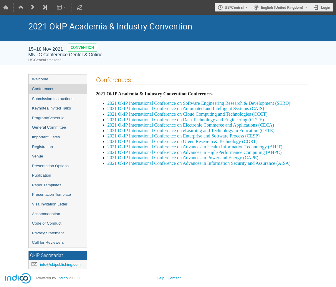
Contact (174, 278)
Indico (62, 278)
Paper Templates (47, 185)
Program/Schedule (48, 118)
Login (325, 7)
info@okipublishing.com (60, 264)
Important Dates (46, 137)
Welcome (40, 79)
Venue (37, 156)
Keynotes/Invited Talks (51, 108)
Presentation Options (50, 166)
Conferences (43, 89)
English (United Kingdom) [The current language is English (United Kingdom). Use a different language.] (282, 7)
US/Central (234, 7)
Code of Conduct (47, 223)
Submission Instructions (53, 99)
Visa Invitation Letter (50, 204)
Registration (42, 147)
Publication (41, 175)
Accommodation (46, 214)
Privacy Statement (48, 233)
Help (160, 278)
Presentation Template (51, 194)
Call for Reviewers (48, 242)
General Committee (49, 127)
